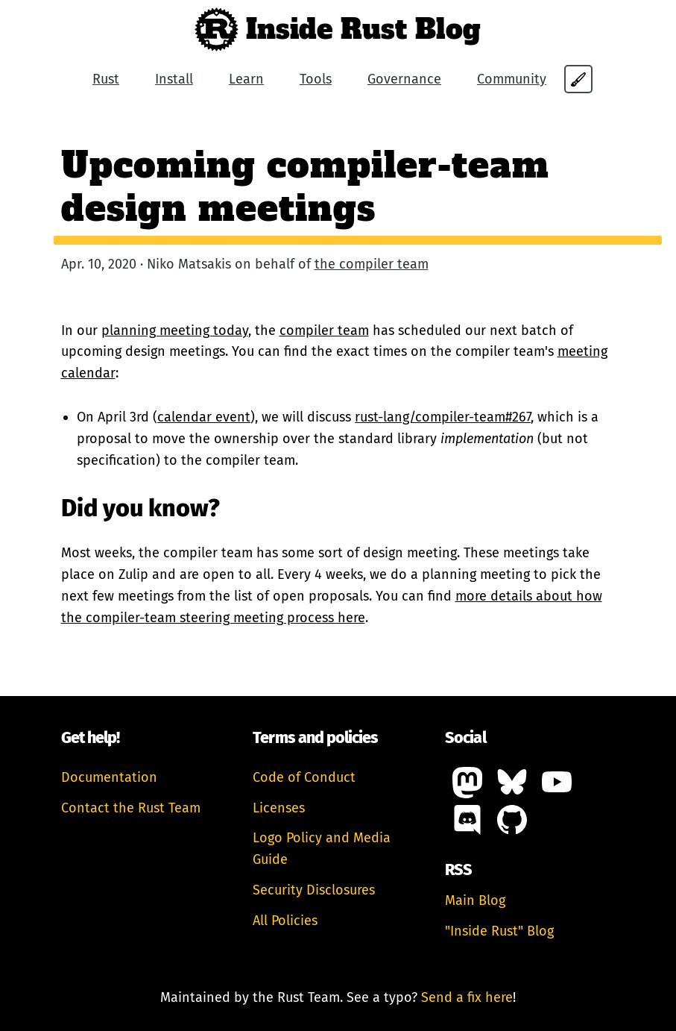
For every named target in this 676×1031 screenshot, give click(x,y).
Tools (316, 79)
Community (511, 79)
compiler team (324, 330)
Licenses (279, 808)
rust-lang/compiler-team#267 (443, 417)
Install (174, 79)
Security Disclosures (314, 890)
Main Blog (475, 900)
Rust (105, 79)
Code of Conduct (304, 777)
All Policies (285, 920)
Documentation (109, 777)
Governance (404, 79)
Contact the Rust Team (130, 808)
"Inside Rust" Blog (499, 931)
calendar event (203, 417)
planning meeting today (174, 330)
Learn (246, 79)
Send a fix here (467, 997)
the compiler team (372, 264)
